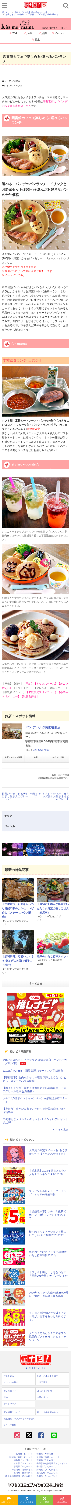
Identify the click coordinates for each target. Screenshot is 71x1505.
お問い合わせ (43, 1397)
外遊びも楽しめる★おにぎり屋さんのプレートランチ (15, 796)
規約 (6, 1397)
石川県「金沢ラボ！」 (24, 1473)
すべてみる (35, 983)
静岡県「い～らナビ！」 (48, 1470)
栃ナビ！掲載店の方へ (47, 1412)
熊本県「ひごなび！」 (47, 1454)
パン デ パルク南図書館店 (42, 727)
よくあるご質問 (44, 1391)
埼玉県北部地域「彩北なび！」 (19, 1476)
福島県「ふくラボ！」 (24, 1460)
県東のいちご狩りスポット (53, 956)
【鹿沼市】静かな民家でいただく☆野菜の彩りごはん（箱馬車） (53, 908)
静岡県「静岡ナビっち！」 (21, 1457)
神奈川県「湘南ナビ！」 (23, 1470)
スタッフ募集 (10, 1425)
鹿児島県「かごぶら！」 (48, 1473)
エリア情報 (44, 1500)
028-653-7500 (41, 749)
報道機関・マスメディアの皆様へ (19, 1419)
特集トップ (35, 795)
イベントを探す (26, 1500)
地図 (35, 757)
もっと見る (60, 1129)
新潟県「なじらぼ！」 (47, 1460)
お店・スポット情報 (13, 757)
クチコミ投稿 (58, 757)
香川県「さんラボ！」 (47, 1467)
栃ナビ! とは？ (35, 1368)
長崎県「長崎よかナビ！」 (49, 1457)
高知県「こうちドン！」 (48, 1476)
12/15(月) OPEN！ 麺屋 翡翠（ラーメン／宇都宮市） (34, 1070)
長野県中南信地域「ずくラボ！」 (52, 1464)
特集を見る (62, 1500)
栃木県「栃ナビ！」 (25, 1454)
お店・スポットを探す (9, 1500)
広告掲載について (12, 1412)
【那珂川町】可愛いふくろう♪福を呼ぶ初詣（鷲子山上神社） (18, 960)
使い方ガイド (10, 1391)
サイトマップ (10, 1404)
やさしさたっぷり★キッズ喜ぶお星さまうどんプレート (56, 796)
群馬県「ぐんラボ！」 (24, 1467)
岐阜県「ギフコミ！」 (24, 1464)
